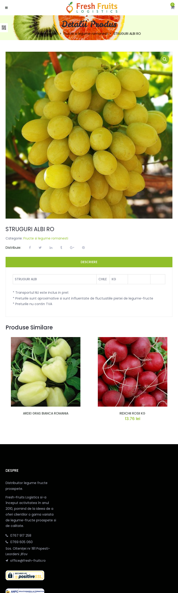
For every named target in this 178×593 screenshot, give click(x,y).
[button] (173, 7)
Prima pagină (47, 33)
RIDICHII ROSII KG (132, 413)
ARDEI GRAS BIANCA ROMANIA (45, 413)
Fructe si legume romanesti (86, 33)
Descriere (89, 262)
